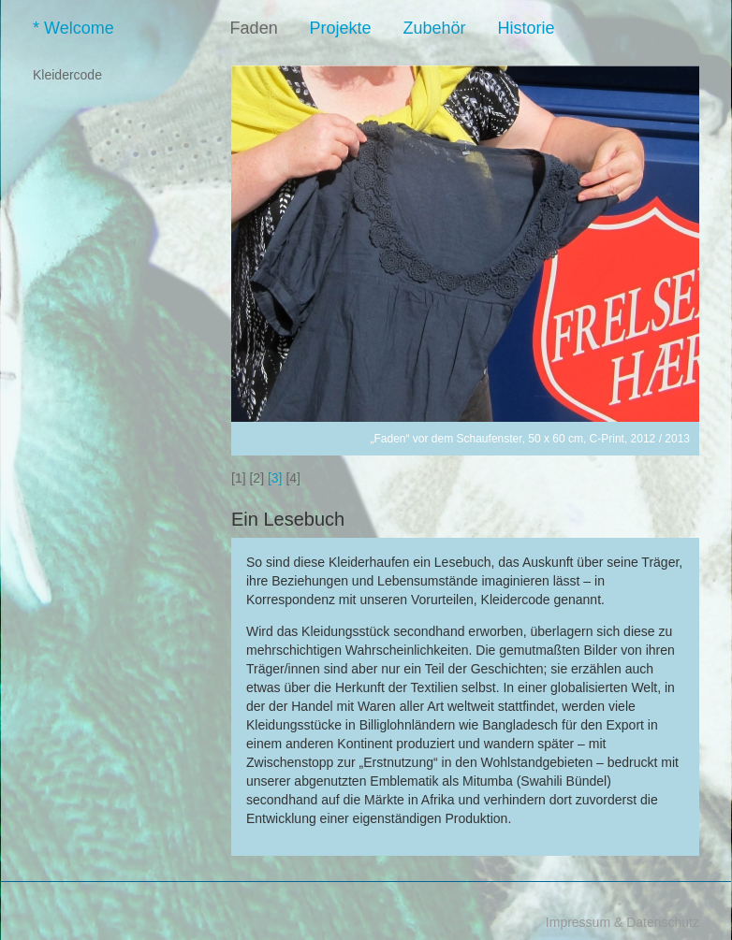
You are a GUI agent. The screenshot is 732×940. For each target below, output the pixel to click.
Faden (268, 28)
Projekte (355, 28)
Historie (539, 28)
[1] (238, 477)
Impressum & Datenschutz (622, 922)
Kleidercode (67, 74)
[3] (275, 477)
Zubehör (448, 28)
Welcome (135, 28)
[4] (292, 477)
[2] (256, 477)
